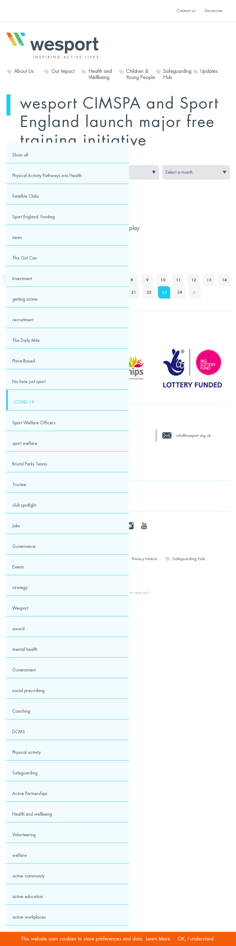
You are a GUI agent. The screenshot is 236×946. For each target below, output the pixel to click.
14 (224, 280)
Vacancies (213, 11)
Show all (20, 155)
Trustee (19, 484)
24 (179, 292)
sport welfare (24, 443)
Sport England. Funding (33, 217)
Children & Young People (140, 74)
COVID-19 (24, 402)
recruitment (22, 320)
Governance (24, 546)
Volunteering (24, 835)
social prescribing (28, 690)
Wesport (55, 45)
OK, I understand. (196, 938)
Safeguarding (24, 773)
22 (149, 292)
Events (18, 567)
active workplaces (29, 917)
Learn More (158, 938)
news (17, 237)
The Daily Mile (26, 340)
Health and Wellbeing (100, 74)
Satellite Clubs (25, 196)
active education (27, 896)
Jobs (16, 526)
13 (208, 280)
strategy (20, 587)
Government (24, 670)
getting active (24, 299)
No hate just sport (28, 381)
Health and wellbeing (32, 814)
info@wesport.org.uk (193, 435)
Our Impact (63, 71)
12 (193, 280)
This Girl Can (24, 258)
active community (28, 876)
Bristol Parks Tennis (29, 464)
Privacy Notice (144, 559)
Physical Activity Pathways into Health (47, 175)
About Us (24, 71)
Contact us (186, 11)
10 (162, 280)
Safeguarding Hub (177, 74)
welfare (19, 855)
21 (133, 292)
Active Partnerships (29, 793)
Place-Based (23, 361)
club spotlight (24, 505)
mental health (24, 649)
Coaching (21, 711)
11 (178, 280)
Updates (209, 71)
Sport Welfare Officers (34, 423)
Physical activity (26, 752)
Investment (22, 278)
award (18, 629)
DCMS (18, 732)
